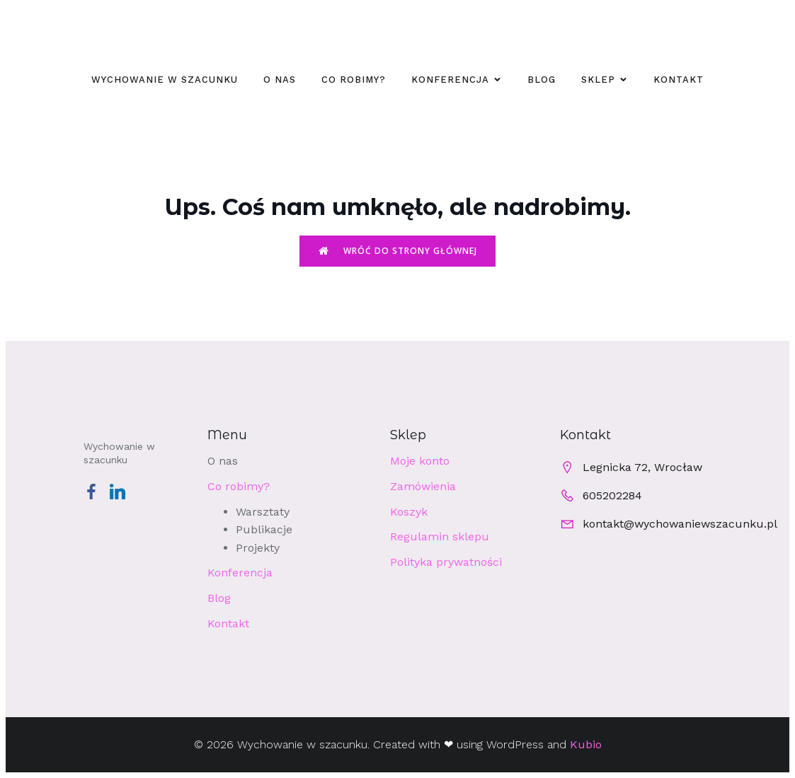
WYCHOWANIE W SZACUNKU (164, 79)
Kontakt (678, 79)
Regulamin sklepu (439, 536)
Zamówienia (423, 486)
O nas (279, 79)
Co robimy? (353, 79)
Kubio (586, 744)
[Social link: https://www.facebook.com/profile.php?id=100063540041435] (97, 490)
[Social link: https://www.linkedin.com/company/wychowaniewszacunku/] (123, 490)
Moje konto (420, 461)
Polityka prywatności (446, 562)
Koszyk (409, 511)
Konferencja (240, 572)
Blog (541, 79)
